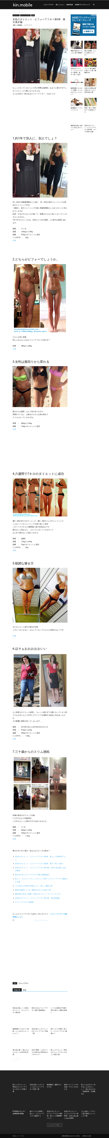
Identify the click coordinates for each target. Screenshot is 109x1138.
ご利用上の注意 (86, 1136)
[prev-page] (14, 1059)
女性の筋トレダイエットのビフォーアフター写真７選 (40, 1031)
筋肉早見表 (70, 4)
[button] (94, 5)
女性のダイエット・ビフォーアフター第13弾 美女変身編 (37, 898)
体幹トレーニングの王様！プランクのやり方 (71, 1087)
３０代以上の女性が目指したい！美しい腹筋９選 (33, 886)
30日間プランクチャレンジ (82, 4)
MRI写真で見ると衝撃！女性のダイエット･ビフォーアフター (38, 894)
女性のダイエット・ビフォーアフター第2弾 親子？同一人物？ (39, 864)
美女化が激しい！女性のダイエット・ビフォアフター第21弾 (21, 1010)
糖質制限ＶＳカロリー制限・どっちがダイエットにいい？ (21, 1031)
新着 (24, 990)
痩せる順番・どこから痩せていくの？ (90, 53)
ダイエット (16, 15)
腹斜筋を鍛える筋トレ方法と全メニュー (76, 127)
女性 (33, 15)
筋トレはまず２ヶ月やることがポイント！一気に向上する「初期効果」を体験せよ (88, 1089)
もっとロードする (54, 1125)
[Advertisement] (40, 114)
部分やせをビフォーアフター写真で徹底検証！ (33, 875)
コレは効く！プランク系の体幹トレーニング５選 (88, 1113)
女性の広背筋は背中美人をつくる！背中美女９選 (90, 90)
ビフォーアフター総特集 (24, 902)
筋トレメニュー (60, 4)
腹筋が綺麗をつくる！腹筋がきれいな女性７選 (33, 890)
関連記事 (17, 990)
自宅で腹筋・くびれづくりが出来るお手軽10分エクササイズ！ (40, 1052)
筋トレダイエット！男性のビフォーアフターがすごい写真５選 (59, 1052)
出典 (14, 240)
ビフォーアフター (49, 4)
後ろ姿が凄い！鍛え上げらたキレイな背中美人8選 (21, 1052)
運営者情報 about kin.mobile (71, 1136)
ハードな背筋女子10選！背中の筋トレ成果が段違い (59, 1010)
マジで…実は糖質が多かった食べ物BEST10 (90, 70)
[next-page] (17, 1059)
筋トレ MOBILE (17, 25)
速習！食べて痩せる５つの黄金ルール (90, 110)
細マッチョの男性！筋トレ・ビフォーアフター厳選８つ (59, 1031)
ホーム (15, 12)
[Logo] (23, 4)
